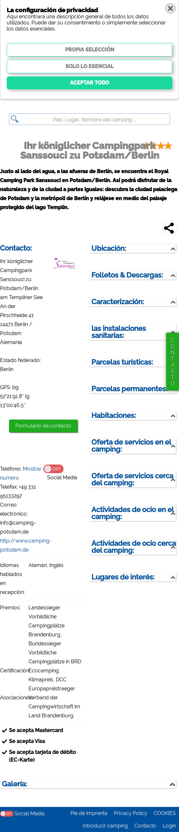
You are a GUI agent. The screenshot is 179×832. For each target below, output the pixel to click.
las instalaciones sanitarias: (118, 332)
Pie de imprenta (89, 813)
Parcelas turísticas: (122, 362)
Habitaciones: (113, 416)
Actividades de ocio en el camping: (132, 513)
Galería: (14, 784)
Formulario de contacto (43, 426)
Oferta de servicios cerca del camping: (132, 479)
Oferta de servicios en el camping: (131, 445)
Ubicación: (108, 248)
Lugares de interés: (123, 577)
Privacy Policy (130, 813)
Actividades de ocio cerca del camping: (133, 546)
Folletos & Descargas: (127, 275)
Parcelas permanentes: (129, 389)
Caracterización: (117, 302)
